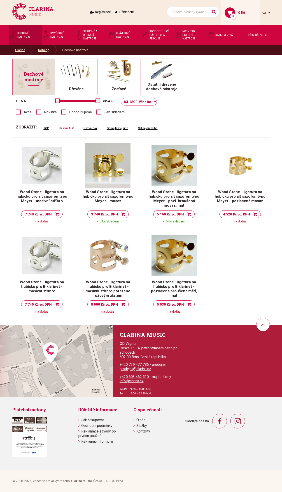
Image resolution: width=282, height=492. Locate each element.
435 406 (108, 101)
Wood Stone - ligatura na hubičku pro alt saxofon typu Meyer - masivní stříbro (41, 196)
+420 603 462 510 (134, 377)
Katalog (43, 50)
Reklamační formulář (97, 441)
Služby (141, 425)
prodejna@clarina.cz (135, 369)
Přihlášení (126, 12)
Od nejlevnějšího (117, 128)
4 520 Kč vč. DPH (236, 214)
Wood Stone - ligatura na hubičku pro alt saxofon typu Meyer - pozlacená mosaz (240, 196)
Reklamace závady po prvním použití (97, 433)
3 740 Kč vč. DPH (104, 214)
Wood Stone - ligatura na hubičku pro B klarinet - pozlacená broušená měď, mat (174, 289)
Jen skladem (114, 112)
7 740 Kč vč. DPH (38, 214)
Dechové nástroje (75, 50)
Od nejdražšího (148, 128)
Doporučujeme (80, 112)
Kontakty (143, 431)
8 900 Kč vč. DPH (104, 304)
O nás (140, 420)
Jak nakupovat (92, 420)
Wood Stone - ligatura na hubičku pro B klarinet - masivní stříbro (42, 286)
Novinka (50, 112)
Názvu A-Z (66, 128)
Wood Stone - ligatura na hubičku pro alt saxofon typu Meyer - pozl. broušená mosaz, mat (174, 199)
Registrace (103, 12)
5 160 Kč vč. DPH (170, 214)
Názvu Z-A (90, 128)
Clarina (20, 50)
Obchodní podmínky (96, 425)
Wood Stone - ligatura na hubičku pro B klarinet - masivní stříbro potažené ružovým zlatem (108, 289)
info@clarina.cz (132, 381)
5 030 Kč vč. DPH (170, 304)
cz (264, 12)
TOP (46, 128)
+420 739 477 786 (134, 364)
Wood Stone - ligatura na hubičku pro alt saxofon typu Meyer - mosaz (108, 196)
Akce (28, 112)
